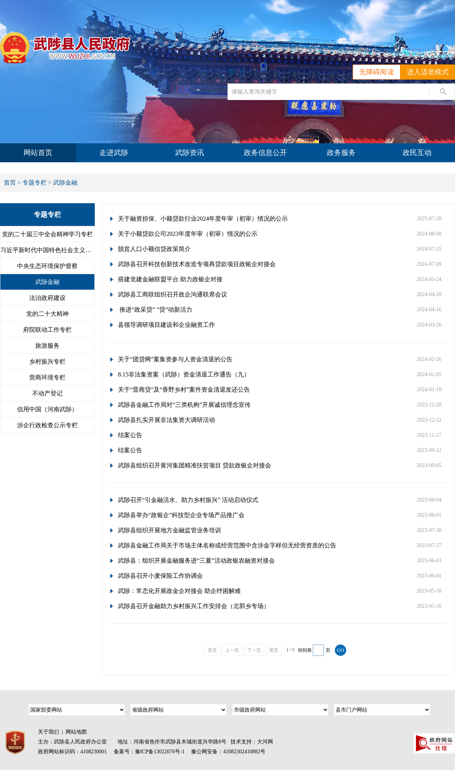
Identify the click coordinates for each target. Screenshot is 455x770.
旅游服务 (47, 345)
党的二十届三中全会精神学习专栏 (47, 234)
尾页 (273, 650)
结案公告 (130, 435)
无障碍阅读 (376, 72)
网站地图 (76, 732)
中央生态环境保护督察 (47, 266)
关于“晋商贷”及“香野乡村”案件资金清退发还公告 (184, 389)
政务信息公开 (265, 153)
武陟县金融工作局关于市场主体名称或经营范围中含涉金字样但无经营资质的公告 (227, 545)
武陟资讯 (189, 153)
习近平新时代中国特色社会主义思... (47, 250)
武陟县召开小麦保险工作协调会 (160, 575)
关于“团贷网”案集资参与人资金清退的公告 (175, 359)
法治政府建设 (47, 298)
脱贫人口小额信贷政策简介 (154, 249)
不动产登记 (47, 393)
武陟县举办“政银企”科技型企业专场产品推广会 (181, 515)
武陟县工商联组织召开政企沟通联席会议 (172, 294)
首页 (10, 182)
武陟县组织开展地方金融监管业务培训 (169, 530)
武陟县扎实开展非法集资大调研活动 (166, 420)
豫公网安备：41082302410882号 (228, 751)
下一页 (254, 650)
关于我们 (48, 732)
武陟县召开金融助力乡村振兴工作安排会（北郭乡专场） (194, 606)
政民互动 (417, 153)
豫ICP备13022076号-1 (160, 751)
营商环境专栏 (47, 377)
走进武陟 (113, 153)
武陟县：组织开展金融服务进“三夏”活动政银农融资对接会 (196, 560)
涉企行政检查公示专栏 (47, 425)
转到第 (305, 650)
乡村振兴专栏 (47, 361)
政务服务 (341, 153)
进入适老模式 (428, 72)
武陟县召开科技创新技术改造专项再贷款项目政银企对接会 (197, 264)
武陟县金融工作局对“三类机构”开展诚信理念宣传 (184, 404)
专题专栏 (34, 182)
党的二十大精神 (47, 314)
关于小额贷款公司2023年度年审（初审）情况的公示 (187, 234)
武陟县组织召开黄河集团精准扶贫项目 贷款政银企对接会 (194, 465)
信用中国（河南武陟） (47, 409)
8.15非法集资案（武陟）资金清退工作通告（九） (184, 374)
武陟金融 (47, 282)
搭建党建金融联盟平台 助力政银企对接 (170, 279)
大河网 (265, 742)
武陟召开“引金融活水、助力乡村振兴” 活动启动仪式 (188, 500)
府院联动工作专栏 (47, 329)
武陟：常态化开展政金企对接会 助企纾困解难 (179, 591)
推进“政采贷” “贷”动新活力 (155, 309)
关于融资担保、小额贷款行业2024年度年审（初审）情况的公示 (203, 218)
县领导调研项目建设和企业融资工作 (166, 324)
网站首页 (38, 153)
